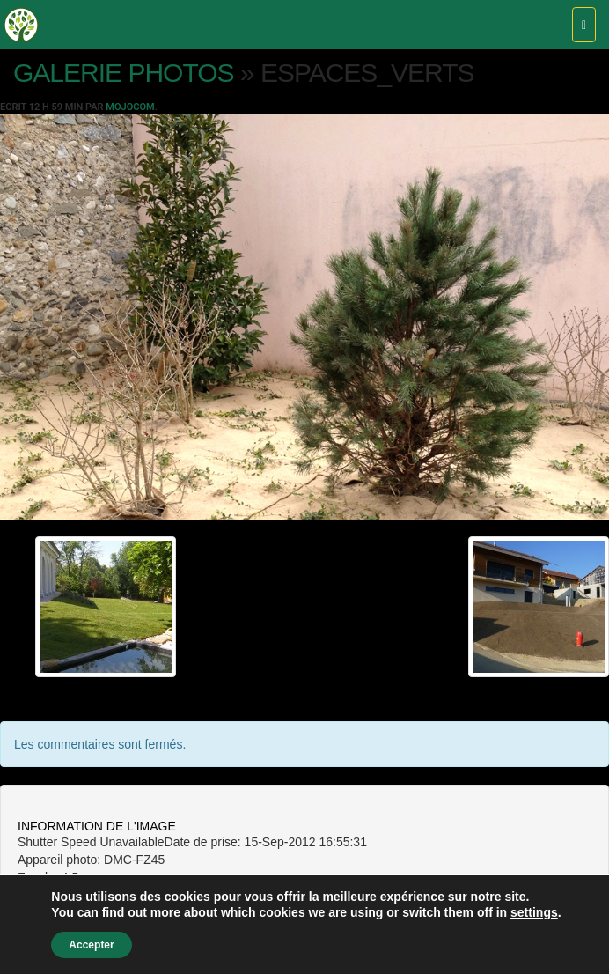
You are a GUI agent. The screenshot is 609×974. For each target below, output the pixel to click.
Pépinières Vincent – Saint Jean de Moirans (21, 24)
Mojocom (130, 107)
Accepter (91, 945)
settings (534, 912)
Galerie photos (123, 72)
